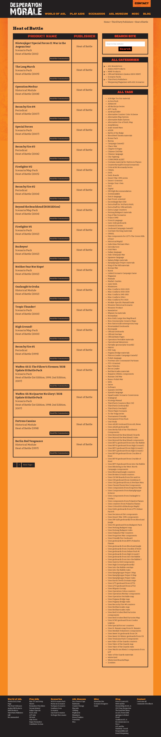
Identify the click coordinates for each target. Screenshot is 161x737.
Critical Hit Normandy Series (120, 167)
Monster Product (115, 308)
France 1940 (113, 218)
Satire (110, 385)
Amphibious (113, 125)
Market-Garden (114, 281)
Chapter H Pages (115, 149)
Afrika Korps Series (116, 106)
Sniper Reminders (35, 722)
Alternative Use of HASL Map (120, 122)
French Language (115, 220)
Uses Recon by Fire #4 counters (121, 604)
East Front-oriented (116, 199)
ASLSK (110, 130)
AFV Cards (112, 109)
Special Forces (24, 126)
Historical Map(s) (115, 241)
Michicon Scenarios (58, 704)
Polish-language (115, 358)
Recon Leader (114, 369)
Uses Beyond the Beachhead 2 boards (124, 435)
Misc (135, 14)
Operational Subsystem (118, 342)
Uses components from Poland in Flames (126, 501)
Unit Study (112, 422)
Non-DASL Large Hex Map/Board (122, 318)
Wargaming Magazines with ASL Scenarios (126, 82)
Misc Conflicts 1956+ (117, 297)
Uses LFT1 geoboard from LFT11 (121, 583)
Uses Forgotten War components (122, 536)
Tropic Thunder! (25, 306)
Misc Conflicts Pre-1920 (118, 300)
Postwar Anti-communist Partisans (123, 361)
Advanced (112, 104)
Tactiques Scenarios (58, 706)
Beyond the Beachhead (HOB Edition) (37, 206)
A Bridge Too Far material (119, 98)
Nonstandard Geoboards (118, 326)
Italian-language (115, 252)
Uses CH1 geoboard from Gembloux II (124, 480)
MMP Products (114, 72)
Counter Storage (78, 706)
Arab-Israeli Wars (115, 128)
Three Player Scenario (117, 411)
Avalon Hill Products (116, 69)
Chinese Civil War (115, 151)
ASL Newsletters (115, 66)
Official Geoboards (116, 332)
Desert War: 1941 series (118, 178)
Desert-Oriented (115, 181)
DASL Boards (113, 175)
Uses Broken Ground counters (121, 475)
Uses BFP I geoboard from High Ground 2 (125, 448)
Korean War (113, 268)
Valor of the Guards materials (120, 655)
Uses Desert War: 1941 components (123, 517)
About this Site (99, 701)
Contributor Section (36, 724)
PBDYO (111, 347)
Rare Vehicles (114, 366)
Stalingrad (112, 398)
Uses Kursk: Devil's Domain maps (122, 580)
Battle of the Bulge (116, 133)
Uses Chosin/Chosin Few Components (124, 485)
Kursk (110, 271)
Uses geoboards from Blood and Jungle (124, 546)
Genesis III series (115, 226)
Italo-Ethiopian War (116, 255)
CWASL (111, 170)
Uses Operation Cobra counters (121, 591)
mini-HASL (112, 284)
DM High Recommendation (119, 191)
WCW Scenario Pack (58, 701)
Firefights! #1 (23, 226)
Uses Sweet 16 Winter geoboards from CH (126, 636)
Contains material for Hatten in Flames (124, 162)
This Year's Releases (15, 706)
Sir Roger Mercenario (58, 715)
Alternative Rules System (118, 120)
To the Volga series (116, 414)
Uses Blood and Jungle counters (121, 472)
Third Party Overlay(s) (117, 408)
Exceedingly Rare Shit (117, 202)
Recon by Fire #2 (25, 186)
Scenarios (96, 14)
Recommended (13, 717)
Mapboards (76, 713)
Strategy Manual (115, 400)
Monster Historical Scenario (120, 305)
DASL (110, 173)
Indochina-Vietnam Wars (118, 244)
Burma (111, 141)
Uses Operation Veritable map (121, 596)
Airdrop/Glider (114, 112)
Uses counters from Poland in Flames (124, 504)
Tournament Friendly (117, 416)
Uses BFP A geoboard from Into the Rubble (126, 443)
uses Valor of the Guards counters (122, 641)
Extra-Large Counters (117, 210)
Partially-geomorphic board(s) (121, 345)
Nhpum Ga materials (117, 313)
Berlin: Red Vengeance (29, 441)
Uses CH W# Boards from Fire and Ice (124, 477)
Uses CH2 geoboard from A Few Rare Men (126, 483)
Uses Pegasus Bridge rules (119, 602)
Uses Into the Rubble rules (119, 570)
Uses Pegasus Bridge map (119, 599)
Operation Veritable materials (121, 340)
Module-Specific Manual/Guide (121, 302)
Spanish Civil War (115, 390)
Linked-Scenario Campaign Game (122, 273)
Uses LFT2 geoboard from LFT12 (122, 586)
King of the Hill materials (118, 265)
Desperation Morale (26, 9)
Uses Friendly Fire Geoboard (120, 538)
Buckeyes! (21, 246)
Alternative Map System (118, 117)
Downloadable (114, 194)
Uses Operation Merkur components (124, 594)
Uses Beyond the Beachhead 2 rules (123, 437)
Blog (147, 14)
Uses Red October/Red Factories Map (124, 618)
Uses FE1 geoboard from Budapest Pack (125, 525)
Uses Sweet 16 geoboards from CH (122, 633)
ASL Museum (118, 14)
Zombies (111, 663)
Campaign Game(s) (116, 143)
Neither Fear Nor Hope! (29, 266)
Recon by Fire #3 (25, 146)
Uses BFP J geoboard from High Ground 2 (125, 451)
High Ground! (23, 326)
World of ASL (55, 14)
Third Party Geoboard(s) (118, 406)
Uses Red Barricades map (119, 607)
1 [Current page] (14, 465)
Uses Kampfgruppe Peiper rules (121, 578)
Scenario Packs (114, 77)
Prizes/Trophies (77, 717)
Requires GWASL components (121, 374)
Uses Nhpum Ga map (117, 588)
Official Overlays (115, 334)
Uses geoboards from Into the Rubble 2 (125, 559)
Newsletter (113, 310)
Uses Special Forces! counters (121, 626)
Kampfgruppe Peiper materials (121, 263)
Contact (142, 3)
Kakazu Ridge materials (118, 260)
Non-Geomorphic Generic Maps (122, 321)
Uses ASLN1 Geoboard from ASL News (124, 424)
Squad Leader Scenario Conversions (123, 395)
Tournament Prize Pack (118, 419)
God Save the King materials (120, 231)
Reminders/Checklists (37, 706)
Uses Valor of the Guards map (120, 644)
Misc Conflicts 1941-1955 (118, 294)
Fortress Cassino (25, 421)
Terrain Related (34, 708)
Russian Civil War (115, 377)
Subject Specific (35, 710)
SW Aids (32, 717)
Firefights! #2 (23, 166)
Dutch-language (114, 197)
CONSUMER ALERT (116, 159)
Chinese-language (115, 154)
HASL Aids (33, 713)
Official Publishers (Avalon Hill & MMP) (124, 74)
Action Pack (113, 101)
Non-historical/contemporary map (123, 324)
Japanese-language (116, 257)
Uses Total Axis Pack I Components (123, 639)
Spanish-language (115, 392)
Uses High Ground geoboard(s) (121, 565)
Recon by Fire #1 (25, 346)
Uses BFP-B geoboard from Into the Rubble (126, 464)
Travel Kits (76, 720)
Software (112, 387)
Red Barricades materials (118, 371)
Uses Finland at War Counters (120, 533)
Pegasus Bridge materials (118, 353)
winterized (112, 657)
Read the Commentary (59, 59)
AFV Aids (32, 715)
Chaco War (112, 146)
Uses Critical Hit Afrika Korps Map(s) (123, 506)
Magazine (112, 276)
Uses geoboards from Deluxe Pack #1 (124, 551)
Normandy (112, 329)
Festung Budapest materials (120, 212)
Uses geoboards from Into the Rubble (124, 557)
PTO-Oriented (114, 363)
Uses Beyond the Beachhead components (126, 440)
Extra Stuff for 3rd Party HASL (121, 204)
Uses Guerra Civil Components (121, 562)
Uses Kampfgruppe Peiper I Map (122, 573)
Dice (110, 186)
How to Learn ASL (121, 701)
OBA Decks (33, 720)
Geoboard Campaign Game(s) (120, 228)
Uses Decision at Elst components (123, 514)
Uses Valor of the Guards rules (121, 647)
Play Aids (77, 14)
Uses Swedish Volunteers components (124, 631)
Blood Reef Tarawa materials (120, 136)
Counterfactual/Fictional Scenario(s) (123, 165)
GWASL (111, 234)
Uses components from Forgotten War (125, 488)
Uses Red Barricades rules (119, 610)
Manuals (111, 279)
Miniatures (112, 286)
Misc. (74, 722)
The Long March (25, 66)
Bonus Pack (113, 138)
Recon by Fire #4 (25, 106)
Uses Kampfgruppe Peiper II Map (122, 575)
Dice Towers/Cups (78, 701)
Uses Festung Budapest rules (120, 530)
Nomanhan (112, 316)
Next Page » (28, 465)
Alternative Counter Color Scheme (123, 114)
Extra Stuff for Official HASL (120, 207)
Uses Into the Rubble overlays (120, 567)
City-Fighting (113, 157)
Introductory (113, 247)
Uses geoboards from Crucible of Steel (124, 549)
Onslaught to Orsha (27, 286)
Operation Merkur (26, 86)
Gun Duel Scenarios (58, 713)
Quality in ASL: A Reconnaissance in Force (122, 722)
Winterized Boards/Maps (118, 660)
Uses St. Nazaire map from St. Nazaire (124, 628)
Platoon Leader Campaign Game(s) (123, 355)
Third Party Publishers (117, 79)
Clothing (75, 710)
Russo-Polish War (115, 379)
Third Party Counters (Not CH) (121, 403)
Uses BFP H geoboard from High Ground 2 (126, 445)
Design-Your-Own (115, 183)
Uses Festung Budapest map (120, 528)
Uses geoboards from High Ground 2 (123, 554)
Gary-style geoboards (117, 223)
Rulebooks (76, 704)
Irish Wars (112, 249)
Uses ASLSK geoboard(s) (118, 427)
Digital (110, 189)
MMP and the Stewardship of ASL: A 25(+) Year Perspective (123, 706)
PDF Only (112, 350)
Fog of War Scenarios (117, 215)
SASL (110, 382)
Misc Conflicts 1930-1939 (118, 292)
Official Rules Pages (116, 337)
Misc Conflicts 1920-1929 (118, 289)
